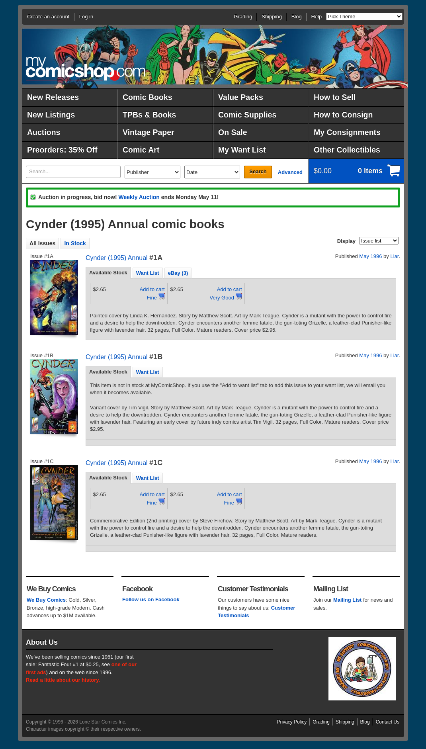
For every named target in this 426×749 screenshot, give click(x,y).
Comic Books (147, 97)
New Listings (51, 114)
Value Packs (240, 97)
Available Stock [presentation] (108, 273)
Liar (394, 256)
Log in (86, 17)
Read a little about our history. (63, 680)
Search (257, 171)
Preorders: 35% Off (62, 149)
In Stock (75, 243)
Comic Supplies (247, 114)
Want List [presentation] (147, 273)
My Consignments (347, 132)
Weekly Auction (138, 197)
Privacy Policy (292, 722)
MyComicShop (85, 69)
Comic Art (141, 149)
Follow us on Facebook (151, 599)
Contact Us (387, 722)
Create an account (48, 17)
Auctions (43, 132)
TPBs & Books (149, 114)
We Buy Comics (46, 600)
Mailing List (347, 600)
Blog (296, 17)
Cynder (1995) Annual (117, 257)
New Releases (53, 97)
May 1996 (370, 256)
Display (346, 241)
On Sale (232, 132)
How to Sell (335, 97)
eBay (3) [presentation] (178, 273)
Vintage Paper (148, 132)
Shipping (272, 17)
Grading (243, 17)
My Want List (242, 149)
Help (316, 17)
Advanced (290, 172)
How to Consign (343, 114)
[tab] (108, 273)
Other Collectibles (347, 149)
